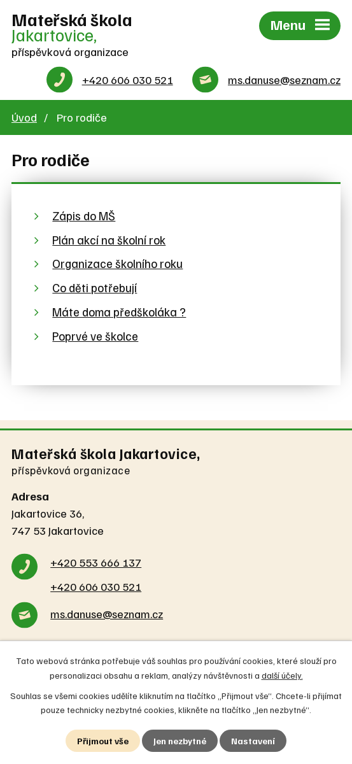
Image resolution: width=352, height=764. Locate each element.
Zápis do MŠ (83, 215)
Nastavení (253, 740)
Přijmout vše (103, 740)
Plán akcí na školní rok (108, 239)
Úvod (24, 117)
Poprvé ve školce (95, 336)
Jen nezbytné (179, 740)
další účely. (282, 674)
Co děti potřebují (94, 287)
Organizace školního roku (117, 263)
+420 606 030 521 (127, 80)
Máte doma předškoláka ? (119, 311)
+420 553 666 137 (95, 562)
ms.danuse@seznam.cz (284, 80)
